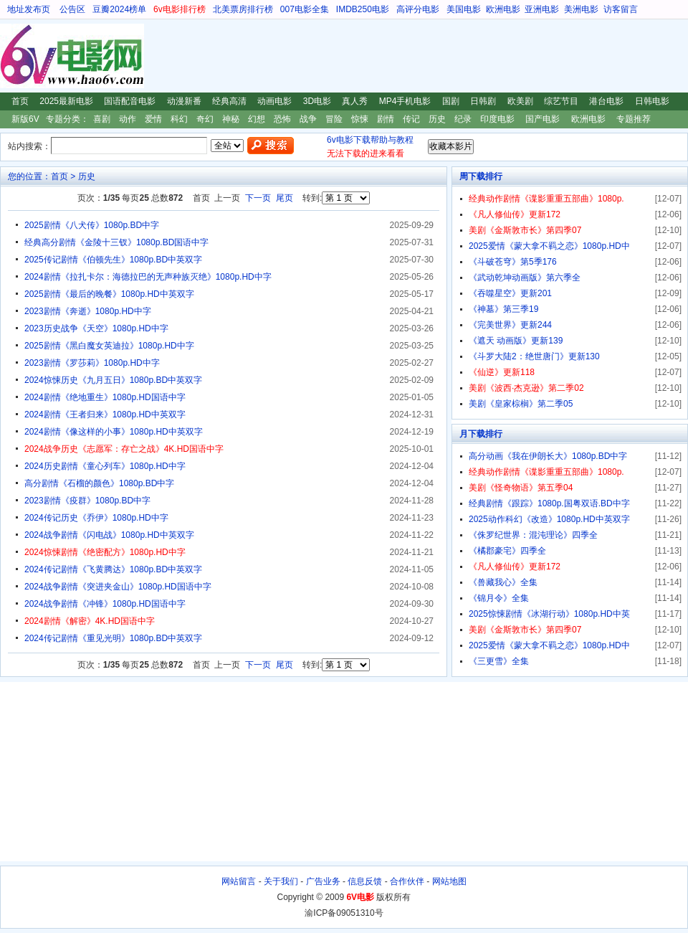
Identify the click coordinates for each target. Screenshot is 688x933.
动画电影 (274, 101)
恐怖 (282, 119)
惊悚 (359, 119)
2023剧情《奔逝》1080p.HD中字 (87, 311)
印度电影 (497, 119)
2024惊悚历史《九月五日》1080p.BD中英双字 (113, 380)
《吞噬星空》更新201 (510, 293)
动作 (127, 119)
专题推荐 (633, 119)
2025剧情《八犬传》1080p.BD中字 (91, 225)
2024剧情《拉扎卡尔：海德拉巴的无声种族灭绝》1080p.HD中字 (148, 277)
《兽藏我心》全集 (503, 582)
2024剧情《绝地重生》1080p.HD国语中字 (105, 397)
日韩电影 (652, 101)
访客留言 (620, 9)
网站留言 (238, 881)
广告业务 (323, 881)
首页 (20, 101)
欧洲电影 (503, 9)
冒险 (334, 119)
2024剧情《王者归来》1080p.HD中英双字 (105, 414)
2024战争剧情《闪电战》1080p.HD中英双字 (109, 535)
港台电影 (606, 101)
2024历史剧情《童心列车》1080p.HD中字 (105, 466)
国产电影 (542, 119)
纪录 (463, 119)
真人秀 (355, 101)
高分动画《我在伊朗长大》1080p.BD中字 (548, 456)
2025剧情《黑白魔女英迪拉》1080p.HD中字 (109, 346)
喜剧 (101, 119)
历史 (437, 119)
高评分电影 (417, 9)
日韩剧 (483, 101)
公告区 (72, 9)
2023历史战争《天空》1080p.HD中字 (96, 328)
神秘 (230, 119)
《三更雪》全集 (499, 661)
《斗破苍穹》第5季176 (513, 262)
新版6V (25, 119)
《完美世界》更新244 (510, 325)
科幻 (179, 119)
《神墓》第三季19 (503, 309)
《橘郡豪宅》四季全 (507, 551)
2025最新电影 (66, 101)
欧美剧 (520, 101)
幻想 (256, 119)
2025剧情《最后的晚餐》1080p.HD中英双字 (109, 294)
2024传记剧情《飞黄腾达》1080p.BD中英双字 (113, 569)
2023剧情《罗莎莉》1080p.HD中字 (92, 363)
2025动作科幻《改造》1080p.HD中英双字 (549, 519)
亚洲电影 (542, 9)
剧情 (385, 119)
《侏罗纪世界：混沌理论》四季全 (533, 535)
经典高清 (229, 101)
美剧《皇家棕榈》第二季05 (521, 404)
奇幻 (205, 119)
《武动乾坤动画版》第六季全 (524, 278)
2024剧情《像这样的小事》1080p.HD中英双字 (113, 432)
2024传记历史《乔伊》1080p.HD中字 (96, 518)
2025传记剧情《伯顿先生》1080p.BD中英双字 (113, 260)
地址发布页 (28, 9)
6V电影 (13, 56)
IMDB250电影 (362, 9)
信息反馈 (365, 881)
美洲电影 (581, 9)
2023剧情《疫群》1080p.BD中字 (87, 501)
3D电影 (317, 101)
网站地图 (449, 881)
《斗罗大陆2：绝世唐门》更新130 (534, 356)
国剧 (450, 101)
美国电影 (463, 9)
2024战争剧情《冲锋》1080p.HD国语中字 (105, 604)
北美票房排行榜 (243, 9)
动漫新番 (184, 101)
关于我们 (281, 881)
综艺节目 (561, 101)
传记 (411, 119)
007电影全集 (304, 9)
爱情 (153, 119)
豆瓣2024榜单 (119, 9)
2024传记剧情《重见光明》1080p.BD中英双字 (113, 638)
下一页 (258, 198)
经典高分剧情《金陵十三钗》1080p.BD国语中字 (116, 242)
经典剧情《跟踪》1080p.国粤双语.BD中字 (549, 503)
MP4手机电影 (405, 101)
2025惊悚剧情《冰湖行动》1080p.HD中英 (549, 614)
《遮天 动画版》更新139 (516, 341)
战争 (308, 119)
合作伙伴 (407, 881)
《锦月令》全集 (499, 598)
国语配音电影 (130, 101)
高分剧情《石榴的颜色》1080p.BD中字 (99, 483)
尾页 (284, 198)
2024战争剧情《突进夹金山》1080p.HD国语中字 (117, 587)
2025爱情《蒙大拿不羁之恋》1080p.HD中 (549, 246)
